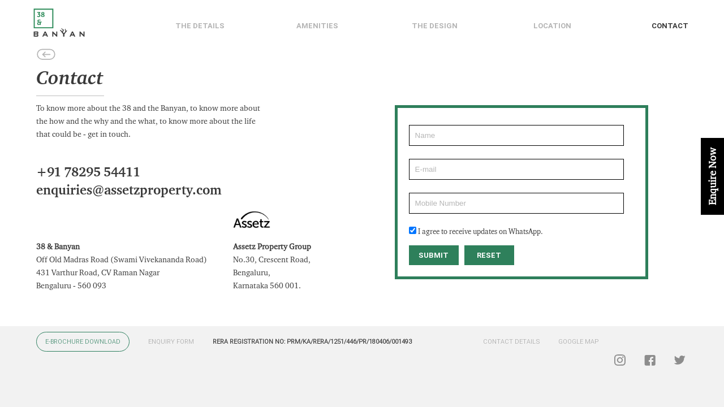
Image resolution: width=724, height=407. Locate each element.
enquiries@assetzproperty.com (129, 190)
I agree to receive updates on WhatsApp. (480, 231)
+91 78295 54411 (88, 172)
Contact (670, 25)
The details (200, 25)
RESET (489, 255)
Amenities (317, 25)
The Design (435, 25)
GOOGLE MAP (578, 341)
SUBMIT (434, 255)
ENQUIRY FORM (171, 341)
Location (552, 25)
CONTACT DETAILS (511, 341)
